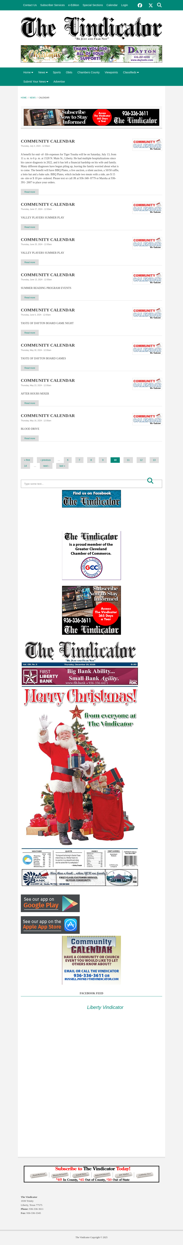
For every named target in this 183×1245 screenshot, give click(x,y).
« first (27, 460)
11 (128, 460)
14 (25, 466)
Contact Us (30, 5)
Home (28, 72)
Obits (69, 72)
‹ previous (45, 460)
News (43, 72)
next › (46, 466)
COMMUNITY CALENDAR (48, 141)
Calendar (112, 5)
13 (154, 460)
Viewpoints (111, 72)
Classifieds (131, 72)
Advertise (59, 81)
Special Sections (93, 5)
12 (141, 460)
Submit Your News (35, 81)
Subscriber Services (52, 5)
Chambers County (88, 72)
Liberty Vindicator (105, 1007)
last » (62, 466)
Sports (57, 72)
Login (124, 5)
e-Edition (73, 5)
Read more (31, 192)
